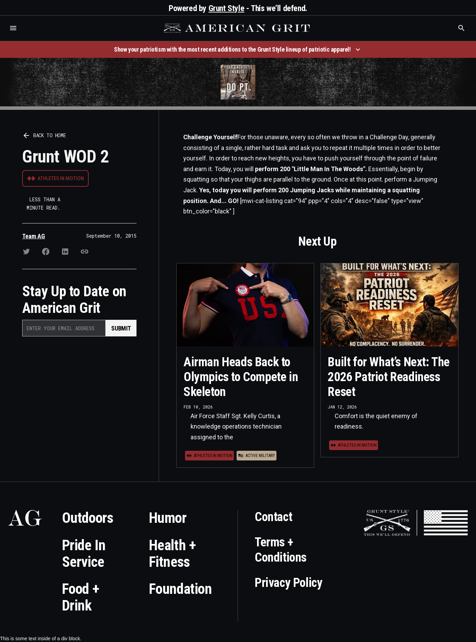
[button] (13, 28)
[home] (238, 28)
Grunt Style (227, 8)
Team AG (33, 236)
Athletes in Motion (60, 178)
